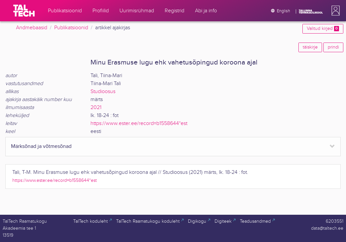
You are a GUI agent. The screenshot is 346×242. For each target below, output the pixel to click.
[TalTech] (24, 10)
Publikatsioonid (71, 28)
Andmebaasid (31, 28)
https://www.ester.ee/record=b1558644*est (138, 123)
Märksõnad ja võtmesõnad (41, 146)
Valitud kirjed (323, 28)
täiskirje (310, 47)
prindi (333, 47)
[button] (334, 10)
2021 (95, 107)
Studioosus (102, 91)
